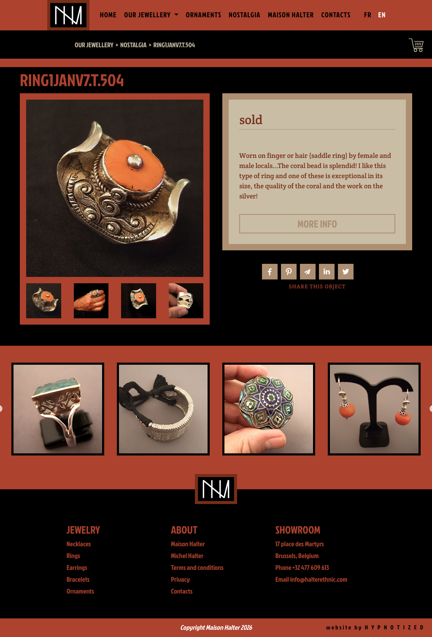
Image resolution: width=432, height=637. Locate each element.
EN (382, 15)
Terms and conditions (197, 567)
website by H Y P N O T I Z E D (375, 627)
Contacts (336, 15)
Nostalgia (244, 15)
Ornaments (203, 15)
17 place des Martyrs (299, 544)
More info (317, 224)
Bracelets (78, 579)
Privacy (180, 579)
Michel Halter (187, 556)
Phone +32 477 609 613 (302, 567)
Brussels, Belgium (297, 556)
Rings (73, 556)
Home (110, 14)
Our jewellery (94, 45)
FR (368, 15)
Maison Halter (291, 15)
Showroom (298, 529)
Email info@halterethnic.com (311, 579)
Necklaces (79, 544)
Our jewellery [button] (148, 15)
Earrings (77, 567)
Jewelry (83, 529)
